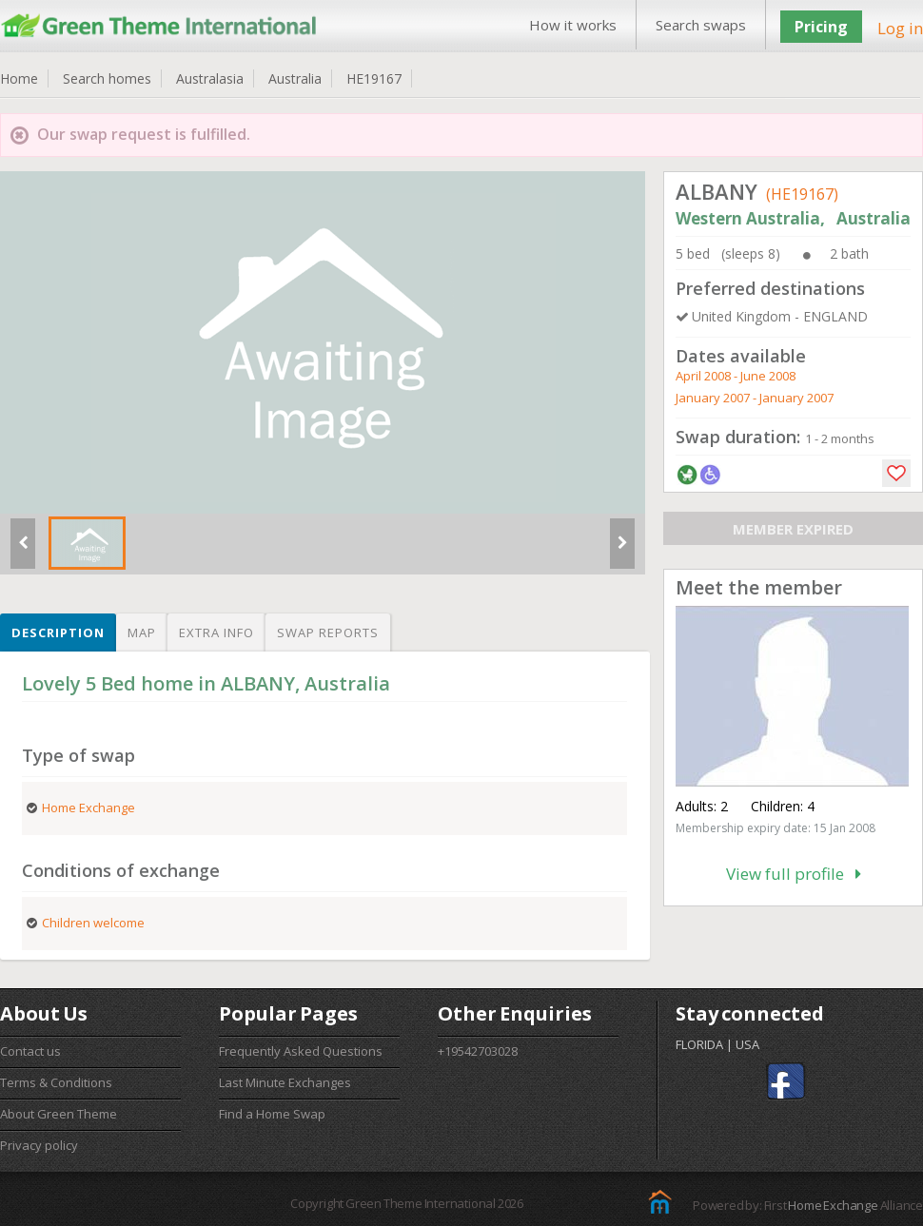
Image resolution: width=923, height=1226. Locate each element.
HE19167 (374, 78)
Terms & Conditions (56, 1082)
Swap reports (328, 632)
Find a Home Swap (272, 1113)
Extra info (216, 632)
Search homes (107, 78)
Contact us (30, 1051)
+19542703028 (478, 1051)
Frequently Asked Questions (301, 1051)
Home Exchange (832, 1205)
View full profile (793, 874)
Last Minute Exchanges (285, 1082)
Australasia (210, 78)
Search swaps (701, 24)
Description (58, 632)
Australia (295, 78)
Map (142, 632)
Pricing (821, 26)
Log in (900, 28)
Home (19, 78)
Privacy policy (39, 1145)
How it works (573, 24)
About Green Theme (58, 1113)
